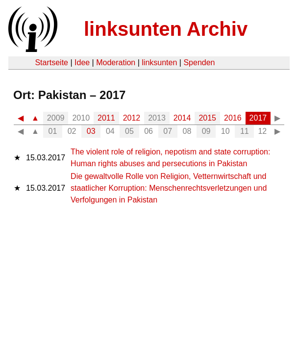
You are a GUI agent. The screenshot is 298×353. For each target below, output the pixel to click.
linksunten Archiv (166, 29)
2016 (233, 118)
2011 (106, 118)
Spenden (199, 62)
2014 (182, 118)
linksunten (159, 62)
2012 (132, 118)
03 (91, 131)
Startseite (51, 62)
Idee (82, 62)
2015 (207, 118)
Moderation (115, 62)
